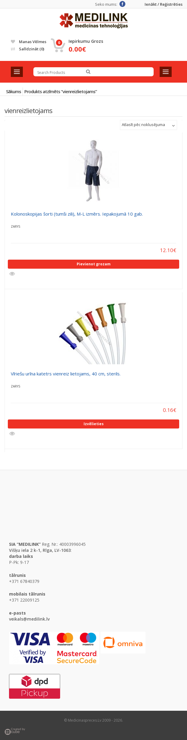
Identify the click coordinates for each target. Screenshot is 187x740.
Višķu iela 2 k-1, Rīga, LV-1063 (40, 550)
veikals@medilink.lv (29, 619)
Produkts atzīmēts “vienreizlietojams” (60, 91)
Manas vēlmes (28, 41)
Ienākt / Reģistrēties (163, 4)
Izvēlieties (94, 423)
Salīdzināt (27, 49)
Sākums (13, 91)
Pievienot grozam (94, 264)
